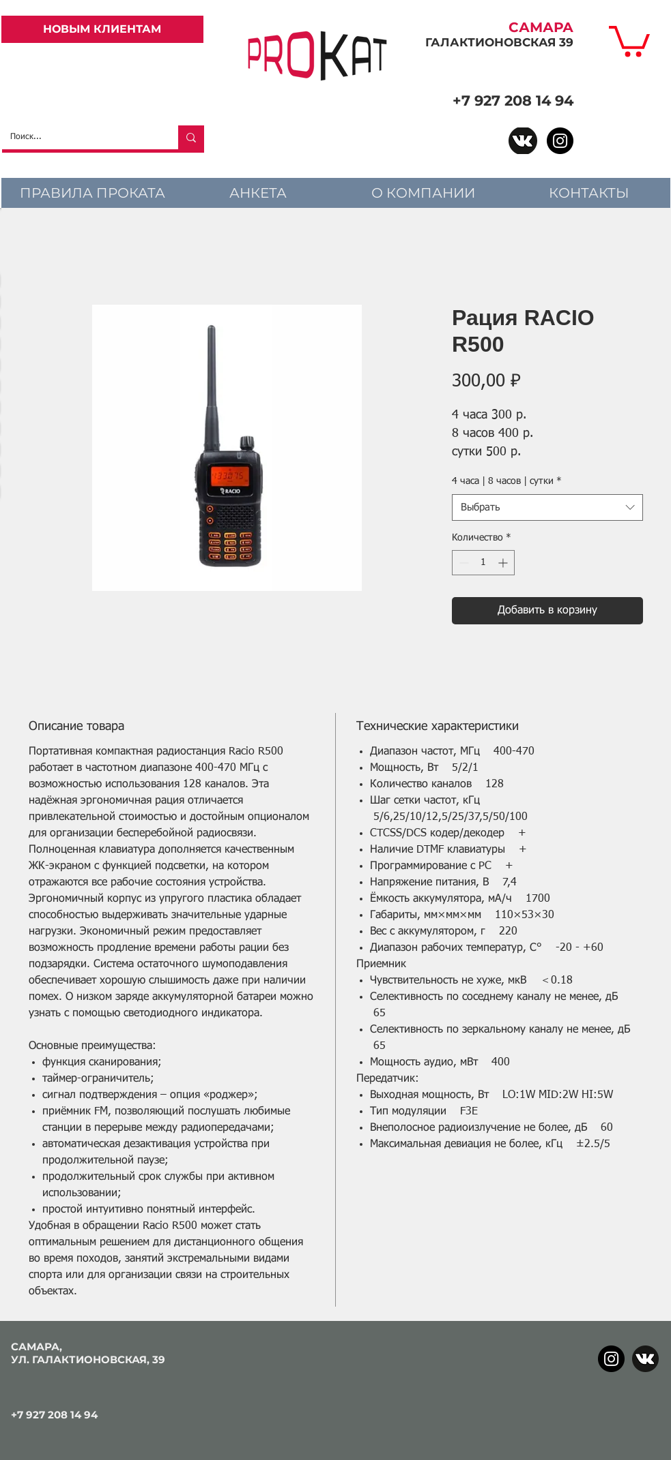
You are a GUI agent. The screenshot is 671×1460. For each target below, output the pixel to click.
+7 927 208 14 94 (513, 100)
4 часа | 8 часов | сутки (507, 481)
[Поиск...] (79, 137)
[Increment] (504, 563)
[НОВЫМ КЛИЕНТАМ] (102, 29)
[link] (629, 39)
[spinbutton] (483, 563)
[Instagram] (560, 140)
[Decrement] (462, 563)
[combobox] (547, 507)
